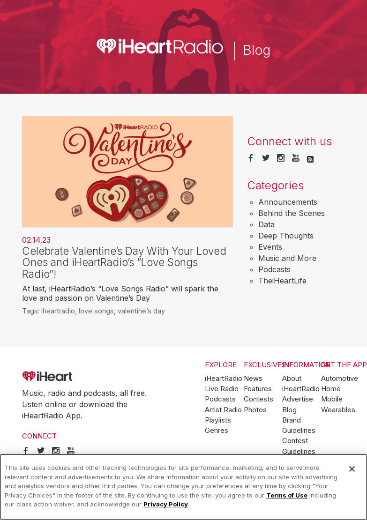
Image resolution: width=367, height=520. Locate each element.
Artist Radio (223, 410)
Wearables (338, 410)
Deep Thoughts (286, 235)
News (253, 378)
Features (258, 389)
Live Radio (222, 389)
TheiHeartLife (282, 280)
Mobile (332, 399)
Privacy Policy (165, 504)
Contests (258, 399)
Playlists (218, 420)
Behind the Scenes (291, 213)
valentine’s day (141, 311)
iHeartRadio (73, 377)
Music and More (287, 258)
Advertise (297, 399)
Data (266, 224)
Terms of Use (286, 495)
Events (270, 247)
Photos (255, 410)
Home (331, 389)
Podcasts (274, 269)
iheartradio (58, 311)
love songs (96, 311)
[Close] (352, 469)
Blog (289, 410)
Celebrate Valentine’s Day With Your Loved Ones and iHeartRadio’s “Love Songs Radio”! (124, 262)
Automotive (339, 378)
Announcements (287, 202)
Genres (216, 430)
